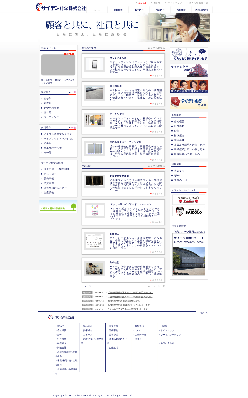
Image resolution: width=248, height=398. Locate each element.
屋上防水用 (116, 86)
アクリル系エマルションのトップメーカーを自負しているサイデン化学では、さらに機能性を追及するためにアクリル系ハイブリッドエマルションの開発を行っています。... (135, 213)
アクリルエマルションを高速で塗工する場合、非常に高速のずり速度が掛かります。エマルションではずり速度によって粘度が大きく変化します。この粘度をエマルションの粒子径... (136, 243)
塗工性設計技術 (53, 148)
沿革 (176, 131)
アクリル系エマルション (58, 134)
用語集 (157, 3)
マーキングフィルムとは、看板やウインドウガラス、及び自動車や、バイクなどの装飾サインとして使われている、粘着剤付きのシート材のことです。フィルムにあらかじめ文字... (136, 123)
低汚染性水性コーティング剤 (125, 142)
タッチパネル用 (118, 58)
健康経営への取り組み (187, 154)
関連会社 (179, 140)
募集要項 (179, 171)
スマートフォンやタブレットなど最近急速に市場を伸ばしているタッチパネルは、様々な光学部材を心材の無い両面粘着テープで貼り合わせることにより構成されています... (136, 67)
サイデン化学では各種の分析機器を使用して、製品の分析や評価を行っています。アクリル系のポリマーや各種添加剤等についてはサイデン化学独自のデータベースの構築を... (136, 272)
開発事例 (49, 178)
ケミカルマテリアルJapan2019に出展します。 (129, 309)
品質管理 (49, 183)
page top (203, 312)
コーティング (51, 117)
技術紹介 (87, 330)
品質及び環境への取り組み (189, 145)
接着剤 (47, 98)
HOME (60, 326)
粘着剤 (47, 103)
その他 (47, 152)
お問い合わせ (167, 343)
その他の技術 (158, 166)
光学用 (47, 143)
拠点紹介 (179, 135)
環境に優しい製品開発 (57, 169)
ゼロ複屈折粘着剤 (119, 176)
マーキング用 (117, 114)
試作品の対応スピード (57, 188)
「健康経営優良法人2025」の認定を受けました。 (130, 292)
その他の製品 (158, 48)
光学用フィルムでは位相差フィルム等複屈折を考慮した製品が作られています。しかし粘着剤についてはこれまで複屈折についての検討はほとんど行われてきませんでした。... (136, 185)
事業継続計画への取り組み (189, 149)
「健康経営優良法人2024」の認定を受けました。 (130, 296)
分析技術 (114, 262)
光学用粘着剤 (51, 108)
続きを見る (157, 75)
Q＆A (137, 330)
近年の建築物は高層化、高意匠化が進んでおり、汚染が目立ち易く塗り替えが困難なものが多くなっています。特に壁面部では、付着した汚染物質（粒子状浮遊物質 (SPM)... (136, 151)
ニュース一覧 (158, 286)
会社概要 (179, 121)
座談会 (138, 339)
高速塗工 (114, 234)
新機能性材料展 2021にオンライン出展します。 (130, 305)
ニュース (87, 334)
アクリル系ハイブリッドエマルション (130, 204)
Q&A (177, 175)
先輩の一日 (180, 180)
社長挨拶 (179, 126)
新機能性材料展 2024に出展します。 (124, 301)
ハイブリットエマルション (59, 138)
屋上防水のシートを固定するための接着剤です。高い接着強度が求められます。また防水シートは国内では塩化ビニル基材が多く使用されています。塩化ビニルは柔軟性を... (136, 95)
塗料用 (47, 112)
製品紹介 (87, 326)
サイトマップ (175, 3)
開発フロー (50, 174)
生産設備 (49, 192)
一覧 (73, 92)
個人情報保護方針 (198, 3)
